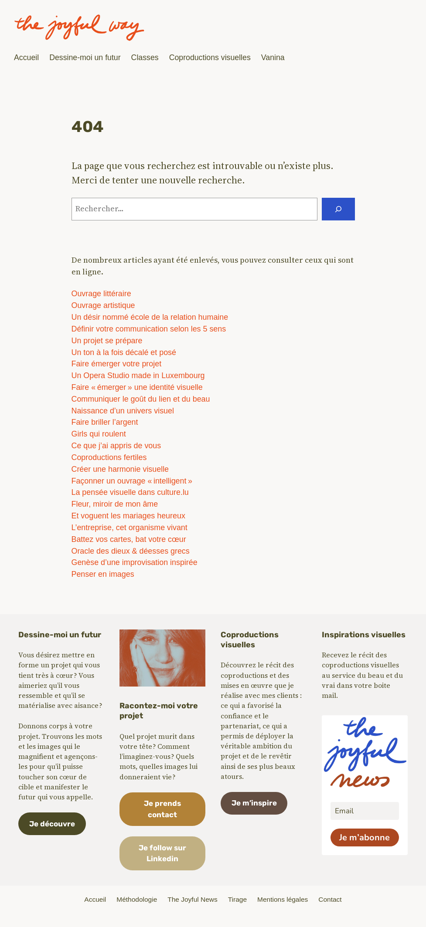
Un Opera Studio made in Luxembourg (138, 375)
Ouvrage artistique (103, 305)
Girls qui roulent (99, 434)
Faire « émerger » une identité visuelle (137, 387)
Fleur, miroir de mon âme (115, 504)
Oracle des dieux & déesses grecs (131, 551)
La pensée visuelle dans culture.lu (130, 492)
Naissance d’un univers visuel (123, 410)
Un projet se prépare (107, 340)
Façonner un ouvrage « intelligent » (132, 481)
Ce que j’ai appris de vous (116, 445)
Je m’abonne (364, 837)
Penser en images (103, 574)
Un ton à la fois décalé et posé (124, 352)
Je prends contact (162, 809)
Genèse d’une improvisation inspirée (135, 562)
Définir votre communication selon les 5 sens (149, 329)
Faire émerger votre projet (117, 363)
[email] (365, 811)
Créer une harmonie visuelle (120, 469)
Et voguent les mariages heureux (128, 515)
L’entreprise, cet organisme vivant (129, 527)
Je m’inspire (254, 802)
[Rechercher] (338, 209)
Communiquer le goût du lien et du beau (141, 399)
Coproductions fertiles (109, 457)
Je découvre (52, 823)
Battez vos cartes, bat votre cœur (129, 539)
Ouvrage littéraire (101, 293)
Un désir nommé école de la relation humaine (150, 317)
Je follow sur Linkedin (162, 853)
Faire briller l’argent (105, 422)
